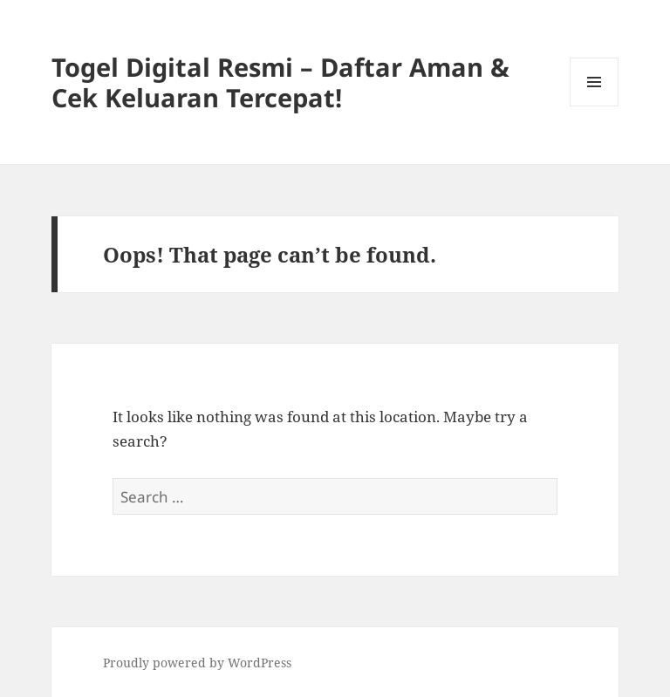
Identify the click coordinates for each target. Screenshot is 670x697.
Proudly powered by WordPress (197, 662)
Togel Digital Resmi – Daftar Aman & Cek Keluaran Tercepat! (280, 82)
